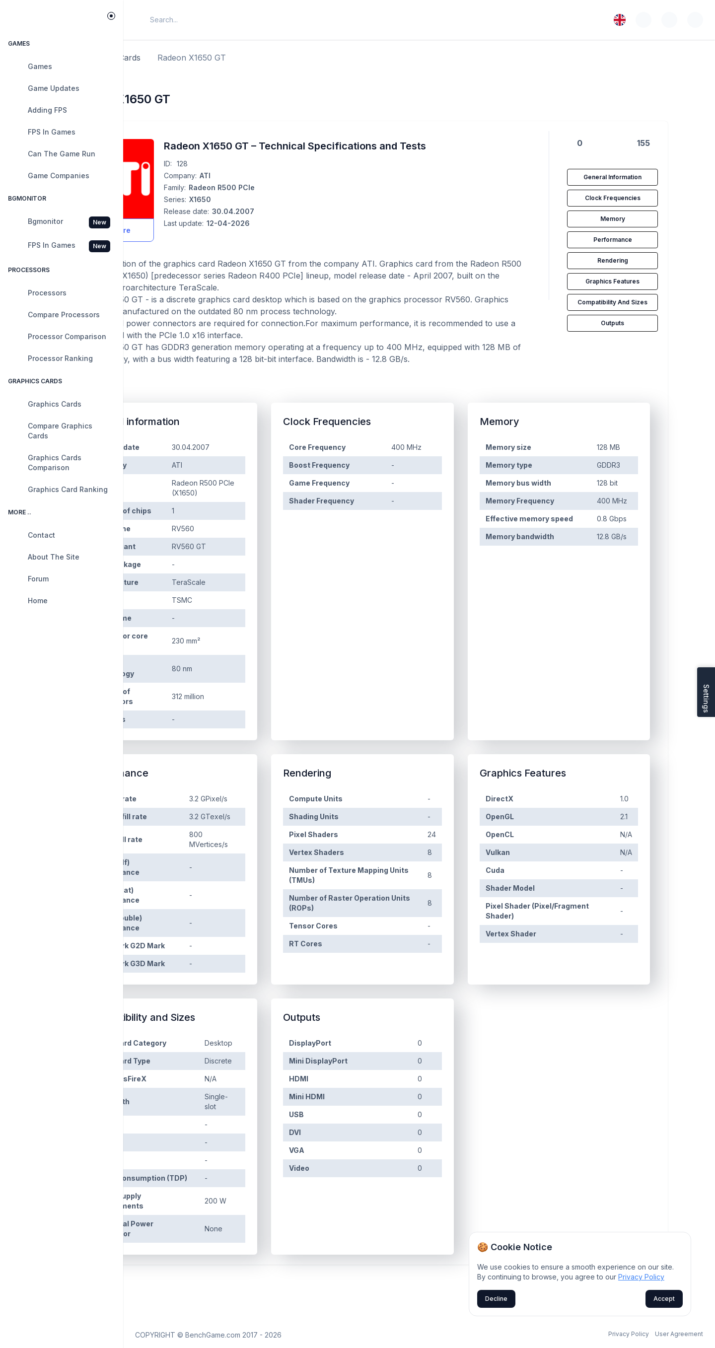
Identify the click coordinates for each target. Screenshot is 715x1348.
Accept (664, 1298)
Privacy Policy (628, 1334)
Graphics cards (197, 58)
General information (641, 177)
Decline (496, 1298)
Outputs (640, 323)
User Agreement (679, 1334)
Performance (641, 239)
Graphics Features (641, 281)
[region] (61, 694)
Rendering (641, 260)
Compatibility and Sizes (641, 302)
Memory (641, 218)
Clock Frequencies (641, 198)
